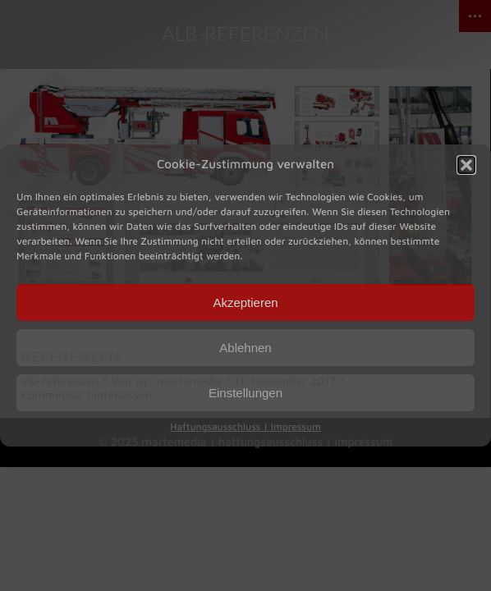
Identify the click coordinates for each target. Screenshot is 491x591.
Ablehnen (245, 348)
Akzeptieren (245, 302)
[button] (466, 165)
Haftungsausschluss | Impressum (245, 426)
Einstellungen (245, 393)
